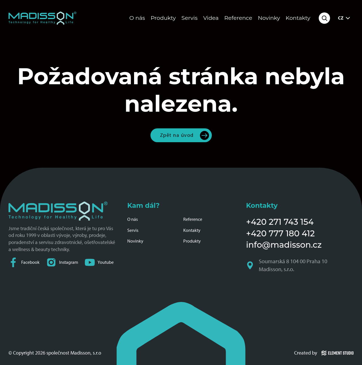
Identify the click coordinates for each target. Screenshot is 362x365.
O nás (137, 17)
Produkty (163, 17)
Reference (238, 17)
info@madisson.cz (284, 245)
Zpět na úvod (177, 135)
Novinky (269, 17)
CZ (344, 18)
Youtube (99, 262)
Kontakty (298, 17)
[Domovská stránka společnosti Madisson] (42, 18)
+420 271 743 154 (280, 222)
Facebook (24, 262)
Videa (211, 17)
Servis (190, 17)
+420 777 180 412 (280, 233)
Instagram (62, 262)
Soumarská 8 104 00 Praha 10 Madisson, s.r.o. (287, 265)
